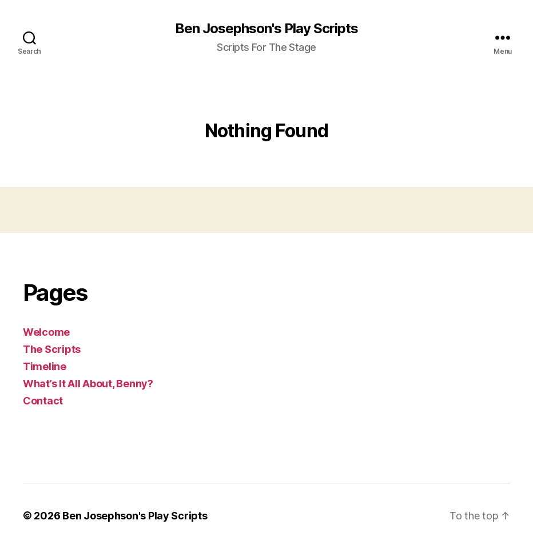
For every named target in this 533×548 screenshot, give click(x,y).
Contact (43, 401)
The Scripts (52, 349)
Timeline (44, 366)
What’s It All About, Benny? (88, 384)
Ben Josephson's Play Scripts (266, 28)
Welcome (46, 332)
